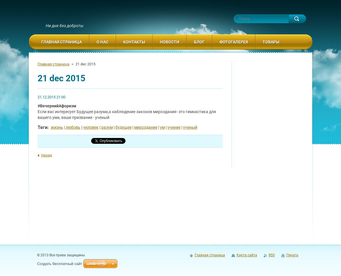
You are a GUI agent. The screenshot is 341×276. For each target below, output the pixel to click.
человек (91, 127)
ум (162, 127)
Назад (46, 155)
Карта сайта (247, 255)
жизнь (57, 127)
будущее (123, 127)
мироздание (145, 127)
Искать (297, 18)
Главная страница (53, 64)
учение (173, 127)
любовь (73, 127)
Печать (292, 255)
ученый (190, 127)
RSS (272, 255)
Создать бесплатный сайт (59, 264)
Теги (42, 127)
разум (107, 127)
